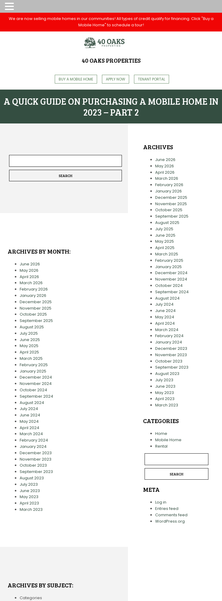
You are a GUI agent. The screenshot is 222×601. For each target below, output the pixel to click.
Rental (161, 446)
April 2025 (29, 352)
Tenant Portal (151, 79)
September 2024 (36, 396)
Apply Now (115, 79)
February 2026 (34, 289)
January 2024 (33, 446)
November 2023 (35, 459)
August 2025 (32, 327)
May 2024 (29, 421)
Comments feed (171, 515)
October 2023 (33, 465)
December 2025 (36, 302)
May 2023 (29, 497)
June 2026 (30, 264)
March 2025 (31, 358)
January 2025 (33, 371)
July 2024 (29, 409)
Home (161, 433)
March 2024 (31, 434)
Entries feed (166, 508)
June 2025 (30, 340)
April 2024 (29, 428)
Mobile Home (168, 440)
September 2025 (36, 320)
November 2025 (35, 308)
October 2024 (33, 390)
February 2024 (34, 440)
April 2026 (29, 277)
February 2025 (34, 365)
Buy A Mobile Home (76, 79)
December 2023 (36, 453)
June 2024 (30, 415)
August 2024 (32, 403)
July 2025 (29, 333)
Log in (160, 502)
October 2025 (33, 314)
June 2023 (30, 491)
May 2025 (29, 346)
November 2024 (36, 383)
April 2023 (29, 503)
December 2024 (36, 377)
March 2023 (31, 509)
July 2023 (29, 484)
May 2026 (29, 270)
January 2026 (33, 295)
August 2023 (32, 478)
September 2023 (36, 472)
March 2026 (31, 283)
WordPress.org (170, 521)
